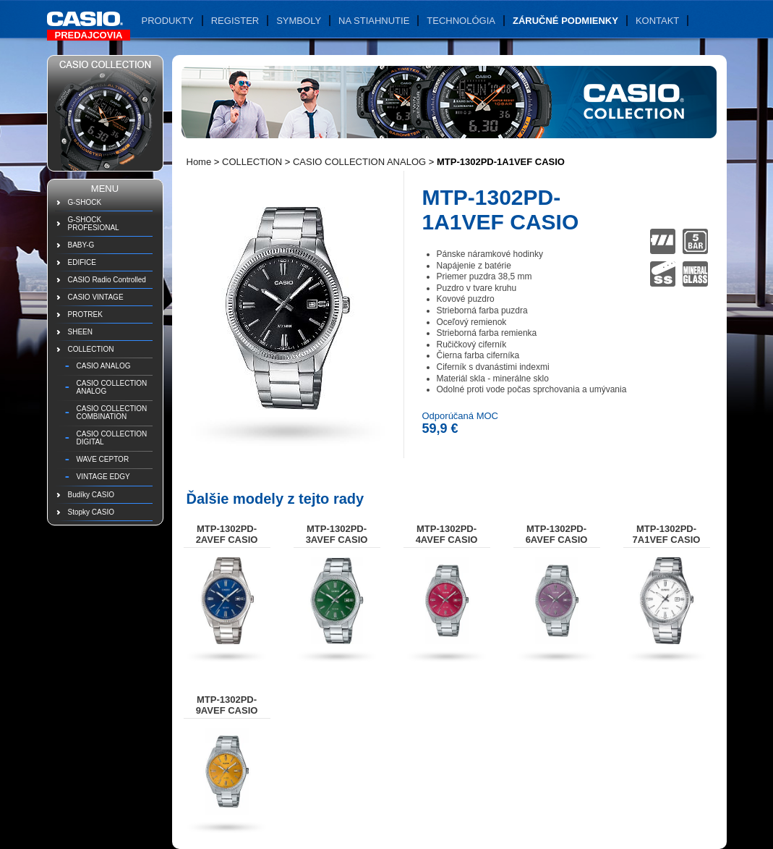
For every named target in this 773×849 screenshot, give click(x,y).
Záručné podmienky (565, 20)
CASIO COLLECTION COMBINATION (112, 413)
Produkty (168, 20)
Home (199, 161)
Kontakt (657, 20)
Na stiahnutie (373, 20)
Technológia (461, 20)
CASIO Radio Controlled (107, 280)
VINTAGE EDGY (103, 477)
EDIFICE (82, 262)
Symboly (298, 20)
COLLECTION (91, 349)
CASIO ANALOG (104, 366)
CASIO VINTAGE (96, 297)
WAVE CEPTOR (103, 459)
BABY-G (81, 245)
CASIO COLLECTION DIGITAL (112, 438)
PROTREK (85, 314)
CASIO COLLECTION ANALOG (112, 387)
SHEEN (80, 332)
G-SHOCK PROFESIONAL (93, 224)
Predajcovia (89, 35)
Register (235, 20)
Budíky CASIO (91, 495)
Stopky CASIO (91, 512)
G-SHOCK (85, 202)
